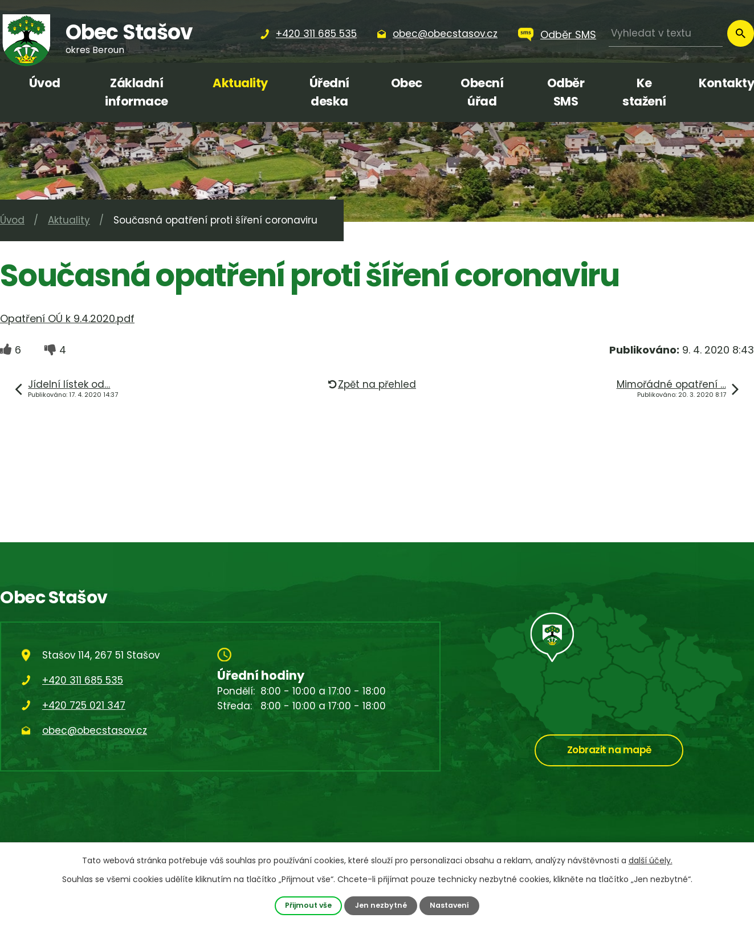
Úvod (44, 83)
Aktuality (240, 83)
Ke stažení (644, 92)
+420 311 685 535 (82, 680)
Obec (406, 83)
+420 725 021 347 (83, 705)
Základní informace (136, 92)
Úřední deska (329, 92)
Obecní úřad (481, 92)
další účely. (651, 860)
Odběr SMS (568, 34)
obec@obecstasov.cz (94, 730)
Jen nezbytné (380, 905)
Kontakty (726, 83)
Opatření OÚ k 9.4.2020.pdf (67, 318)
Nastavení (450, 905)
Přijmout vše (308, 905)
